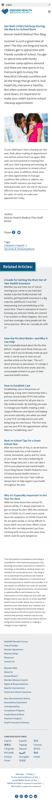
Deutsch (23, 748)
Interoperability (12, 706)
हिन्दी (36, 752)
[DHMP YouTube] (30, 797)
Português (24, 756)
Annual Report (11, 676)
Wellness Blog (11, 653)
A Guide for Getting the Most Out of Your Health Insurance (25, 281)
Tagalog (23, 744)
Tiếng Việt (9, 748)
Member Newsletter (13, 649)
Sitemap (20, 774)
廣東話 (7, 744)
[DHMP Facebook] (16, 797)
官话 (36, 740)
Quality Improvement (14, 688)
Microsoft (15, 786)
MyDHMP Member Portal (16, 641)
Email (19, 232)
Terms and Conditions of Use (24, 777)
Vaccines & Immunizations (19, 249)
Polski (7, 760)
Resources (9, 657)
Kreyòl (37, 756)
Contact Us (9, 661)
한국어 (37, 748)
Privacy (30, 774)
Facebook (13, 232)
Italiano (8, 756)
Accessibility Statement (15, 702)
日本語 (22, 760)
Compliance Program (14, 710)
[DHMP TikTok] (26, 797)
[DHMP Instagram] (21, 797)
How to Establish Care (17, 385)
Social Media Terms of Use (24, 780)
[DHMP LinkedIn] (35, 797)
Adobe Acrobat (14, 783)
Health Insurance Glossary (16, 722)
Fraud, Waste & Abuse (14, 714)
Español (23, 740)
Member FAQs (10, 668)
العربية (22, 752)
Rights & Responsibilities (16, 684)
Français (38, 744)
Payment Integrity (13, 718)
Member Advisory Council (16, 680)
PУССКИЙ (9, 752)
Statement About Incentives (17, 692)
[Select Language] (28, 5)
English (7, 740)
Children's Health (14, 245)
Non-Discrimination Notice (17, 698)
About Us (8, 672)
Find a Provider (11, 645)
